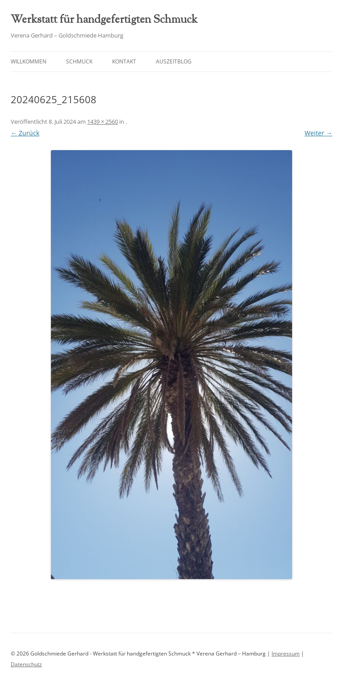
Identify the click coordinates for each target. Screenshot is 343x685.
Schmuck (79, 61)
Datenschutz (26, 664)
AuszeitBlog (174, 61)
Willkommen (28, 61)
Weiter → (318, 133)
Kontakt (124, 61)
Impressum (286, 653)
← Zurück (25, 133)
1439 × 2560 (102, 122)
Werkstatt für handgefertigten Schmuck (104, 20)
